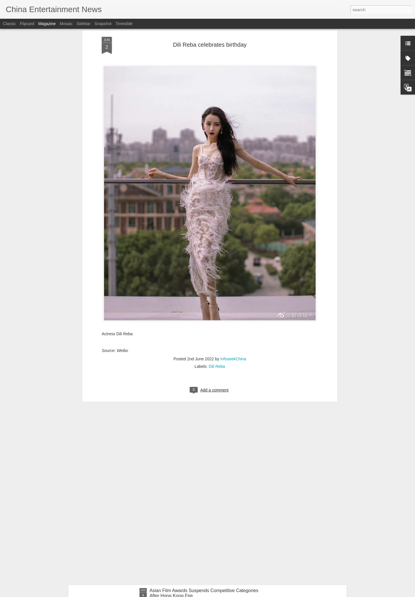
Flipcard (27, 23)
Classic (9, 23)
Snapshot (103, 23)
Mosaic (66, 23)
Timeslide (124, 23)
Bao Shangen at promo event (180, 525)
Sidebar (83, 23)
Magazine (47, 23)
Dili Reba (217, 305)
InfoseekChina (233, 297)
